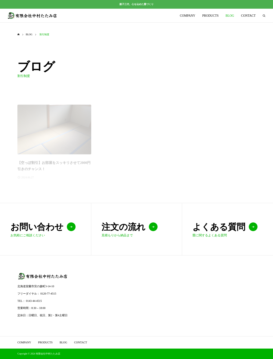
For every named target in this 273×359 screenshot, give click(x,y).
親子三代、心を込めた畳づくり (136, 4)
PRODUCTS (210, 15)
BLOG (229, 15)
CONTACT (248, 15)
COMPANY (187, 15)
